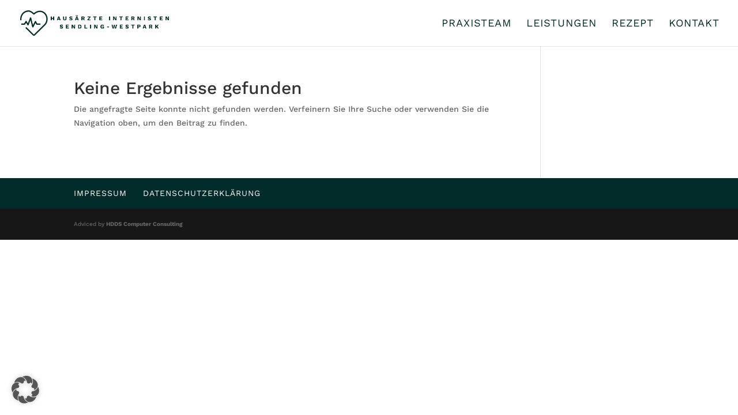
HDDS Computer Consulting (144, 224)
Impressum (100, 193)
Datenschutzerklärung (202, 193)
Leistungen (561, 24)
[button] (25, 389)
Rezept (633, 24)
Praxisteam (476, 24)
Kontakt (694, 24)
